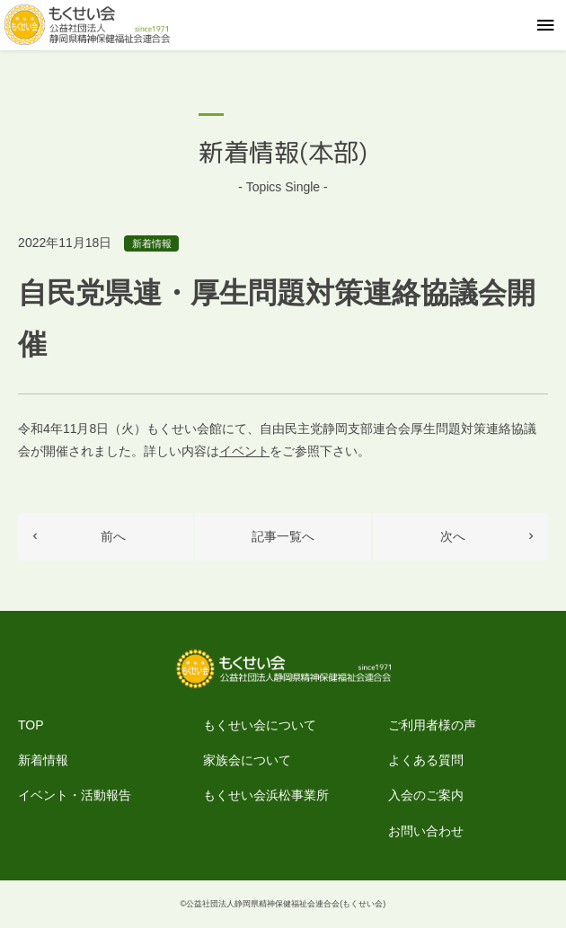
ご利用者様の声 (432, 725)
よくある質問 (426, 760)
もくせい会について (259, 725)
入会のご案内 (426, 795)
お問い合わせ (426, 831)
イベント (244, 451)
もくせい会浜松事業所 (266, 795)
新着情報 (152, 243)
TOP (31, 725)
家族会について (247, 760)
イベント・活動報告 (74, 795)
